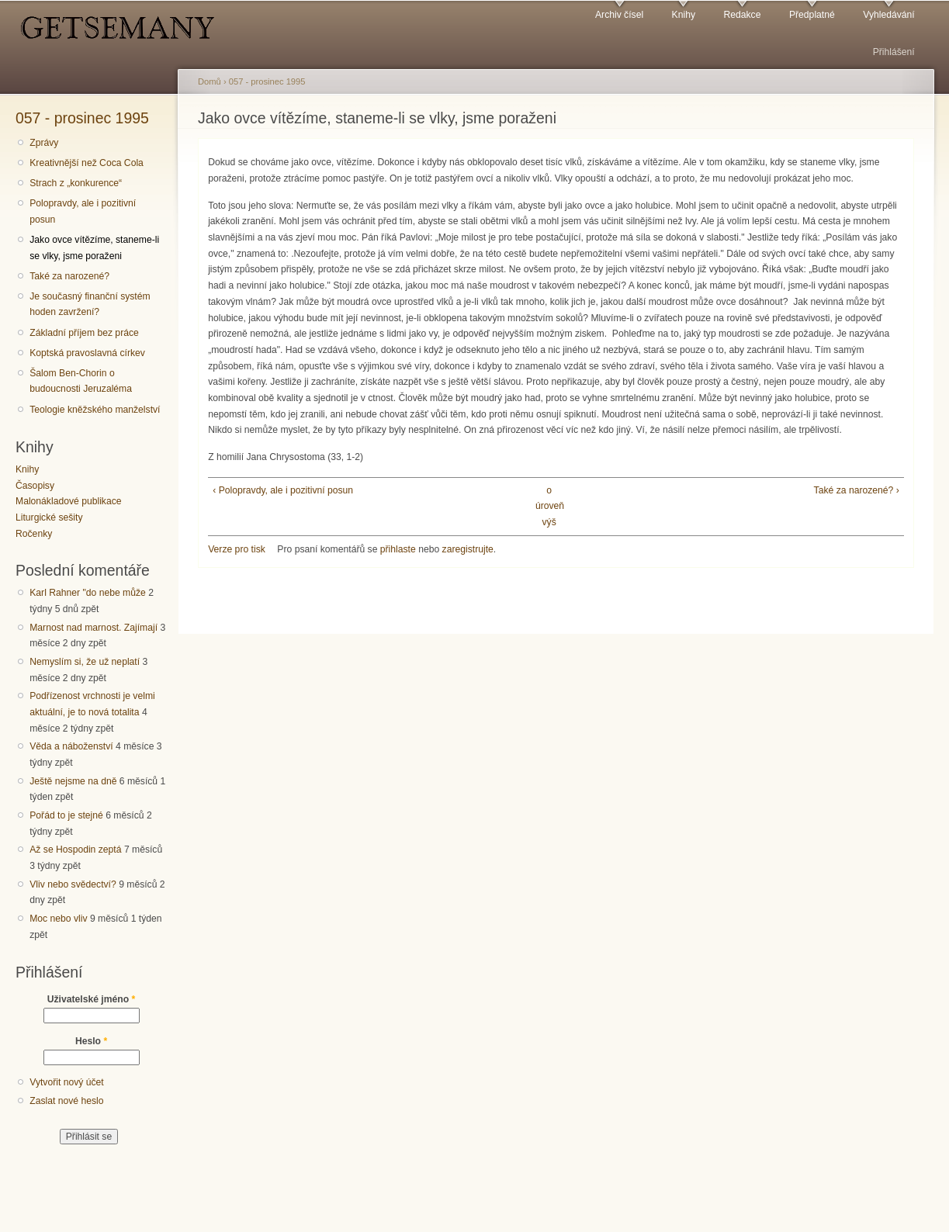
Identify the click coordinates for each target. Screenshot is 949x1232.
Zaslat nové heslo (66, 1100)
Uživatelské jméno (91, 999)
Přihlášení (894, 52)
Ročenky (34, 533)
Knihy (683, 14)
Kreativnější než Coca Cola (86, 162)
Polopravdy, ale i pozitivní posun (82, 211)
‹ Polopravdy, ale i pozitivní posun (283, 490)
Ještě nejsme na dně (72, 781)
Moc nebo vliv (58, 918)
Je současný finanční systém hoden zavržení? (89, 304)
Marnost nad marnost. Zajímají (93, 627)
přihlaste (398, 549)
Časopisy (35, 485)
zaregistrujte (468, 549)
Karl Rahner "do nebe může (87, 592)
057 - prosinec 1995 (82, 117)
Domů (209, 81)
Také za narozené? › (856, 490)
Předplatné (812, 14)
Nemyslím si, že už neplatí (84, 661)
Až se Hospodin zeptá (75, 849)
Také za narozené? (69, 276)
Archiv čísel (619, 14)
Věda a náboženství (71, 746)
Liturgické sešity (49, 517)
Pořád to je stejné (66, 815)
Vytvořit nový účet (66, 1082)
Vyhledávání (888, 14)
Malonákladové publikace (69, 501)
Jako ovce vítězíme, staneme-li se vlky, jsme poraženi (94, 247)
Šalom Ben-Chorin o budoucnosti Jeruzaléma (80, 381)
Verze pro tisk (236, 549)
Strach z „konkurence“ (75, 183)
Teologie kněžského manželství (94, 409)
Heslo (91, 1041)
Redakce (741, 14)
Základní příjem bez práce (84, 332)
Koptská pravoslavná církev (87, 353)
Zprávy (43, 142)
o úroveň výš (549, 506)
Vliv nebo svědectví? (72, 884)
